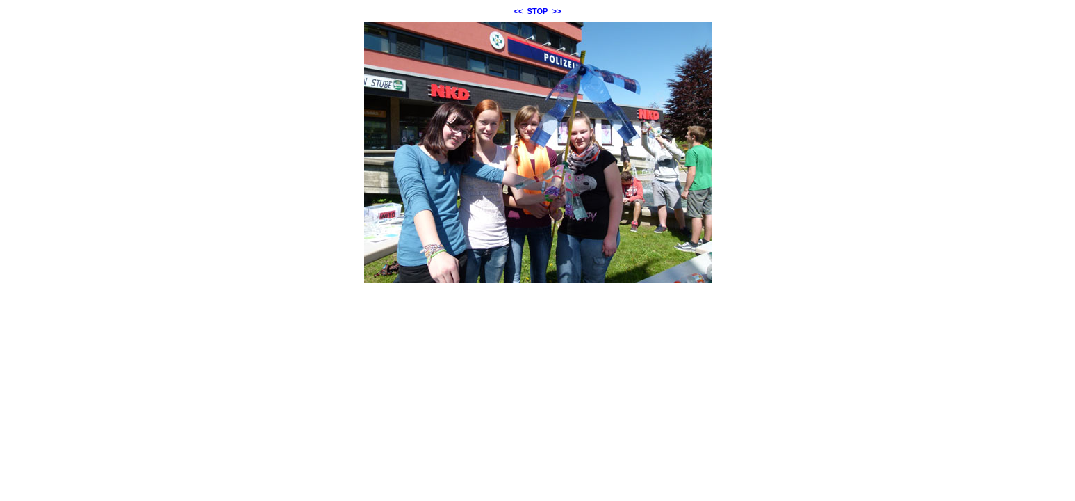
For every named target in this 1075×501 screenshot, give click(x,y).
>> (556, 11)
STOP (537, 11)
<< (518, 11)
